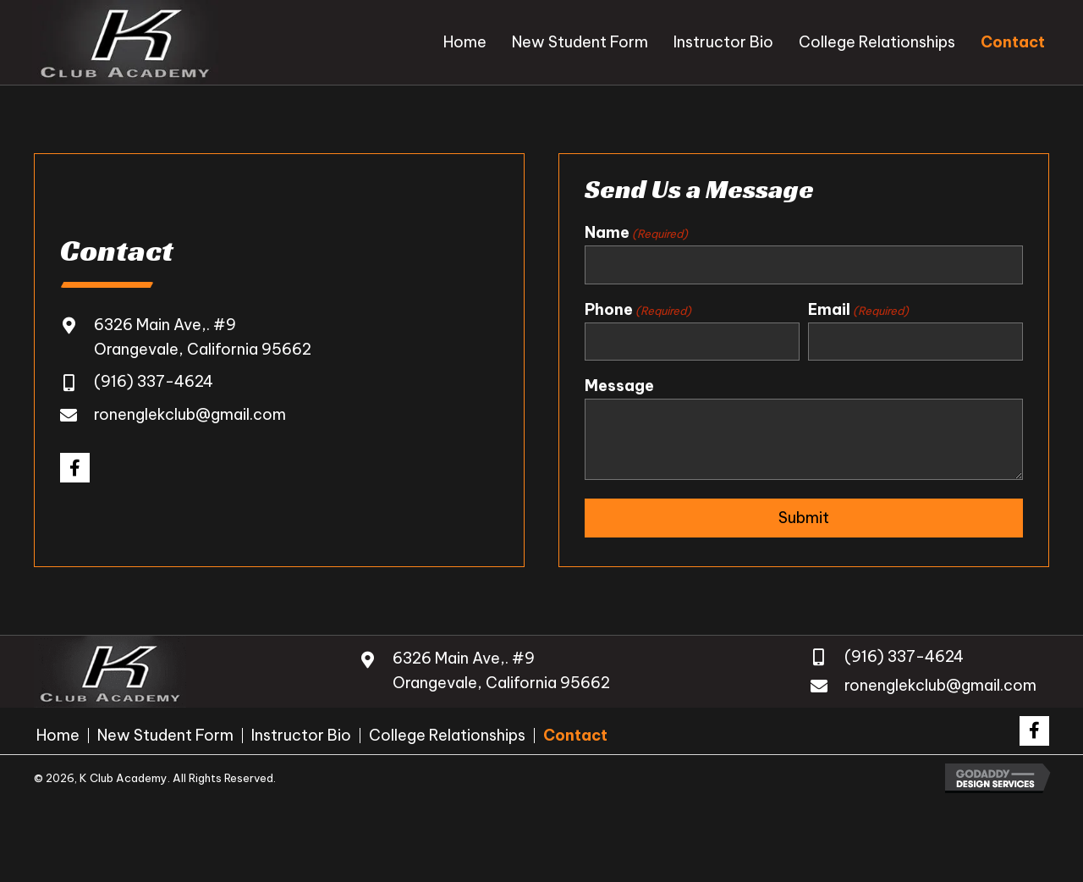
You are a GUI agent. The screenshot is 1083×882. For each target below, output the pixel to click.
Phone (638, 310)
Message (619, 385)
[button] (75, 467)
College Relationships (447, 735)
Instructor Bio (301, 735)
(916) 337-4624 (153, 382)
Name (636, 233)
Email (858, 310)
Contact (575, 735)
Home (58, 735)
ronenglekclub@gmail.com (190, 414)
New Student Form (165, 735)
